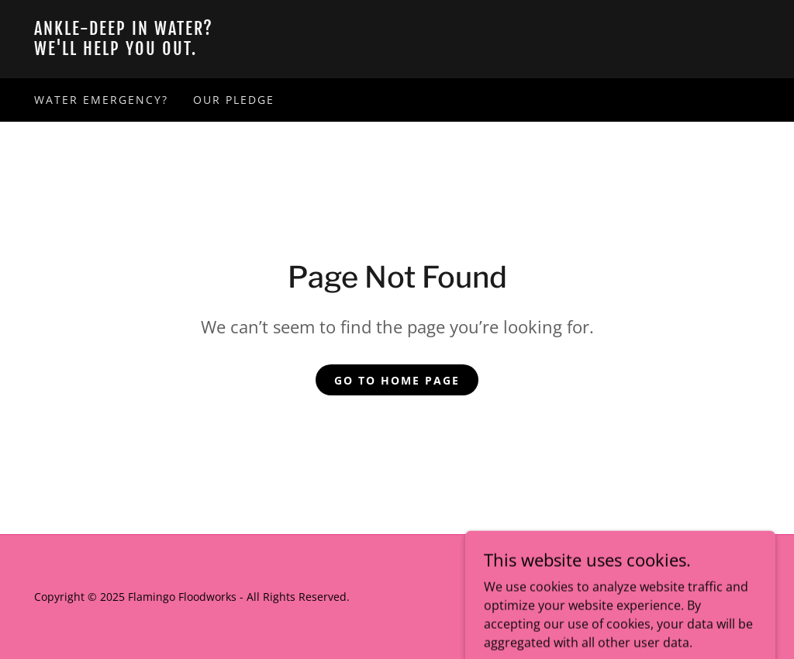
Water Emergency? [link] (101, 99)
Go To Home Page (397, 380)
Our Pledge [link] (233, 99)
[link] (397, 50)
